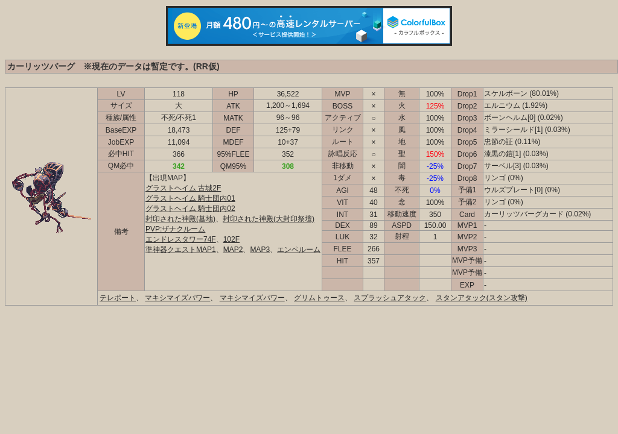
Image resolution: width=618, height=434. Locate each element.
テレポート (118, 298)
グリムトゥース (319, 298)
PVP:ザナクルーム (175, 229)
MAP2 (233, 249)
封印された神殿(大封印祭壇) (268, 219)
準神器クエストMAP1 (180, 249)
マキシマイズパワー (177, 298)
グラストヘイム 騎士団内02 (190, 208)
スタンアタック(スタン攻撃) (481, 298)
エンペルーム (298, 249)
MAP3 (260, 249)
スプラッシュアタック (390, 298)
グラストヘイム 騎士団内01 (190, 198)
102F (231, 239)
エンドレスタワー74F (180, 239)
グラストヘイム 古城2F (183, 188)
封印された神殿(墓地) (180, 219)
